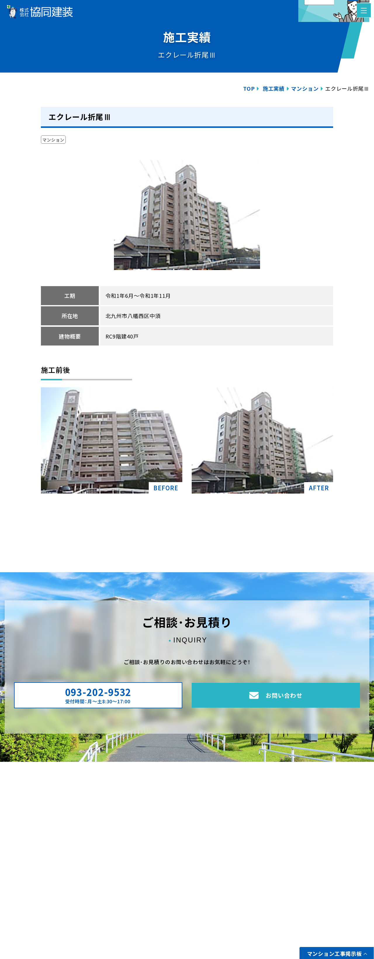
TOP (249, 88)
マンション (305, 88)
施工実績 (274, 88)
